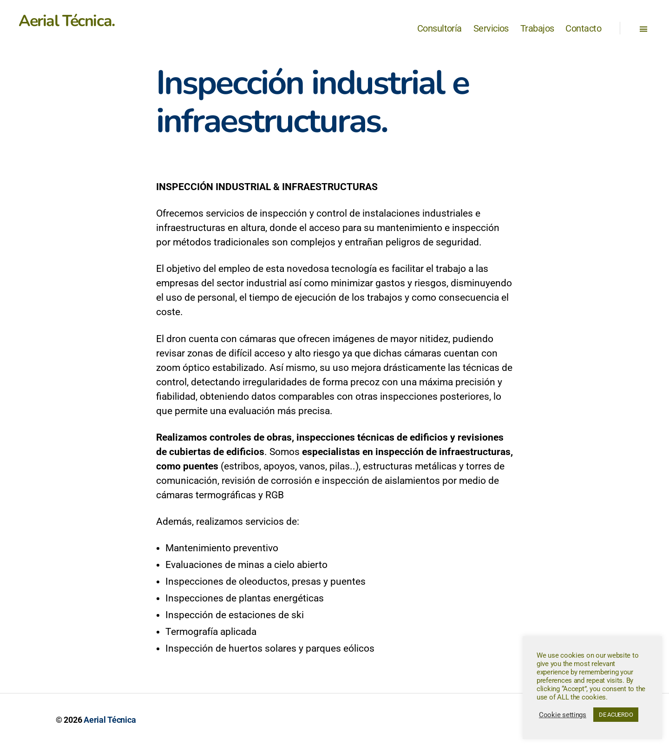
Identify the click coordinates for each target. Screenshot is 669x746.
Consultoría (439, 28)
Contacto (583, 28)
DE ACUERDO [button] (616, 714)
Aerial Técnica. (67, 21)
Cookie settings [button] (562, 715)
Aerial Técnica (110, 720)
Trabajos (537, 28)
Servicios (491, 28)
